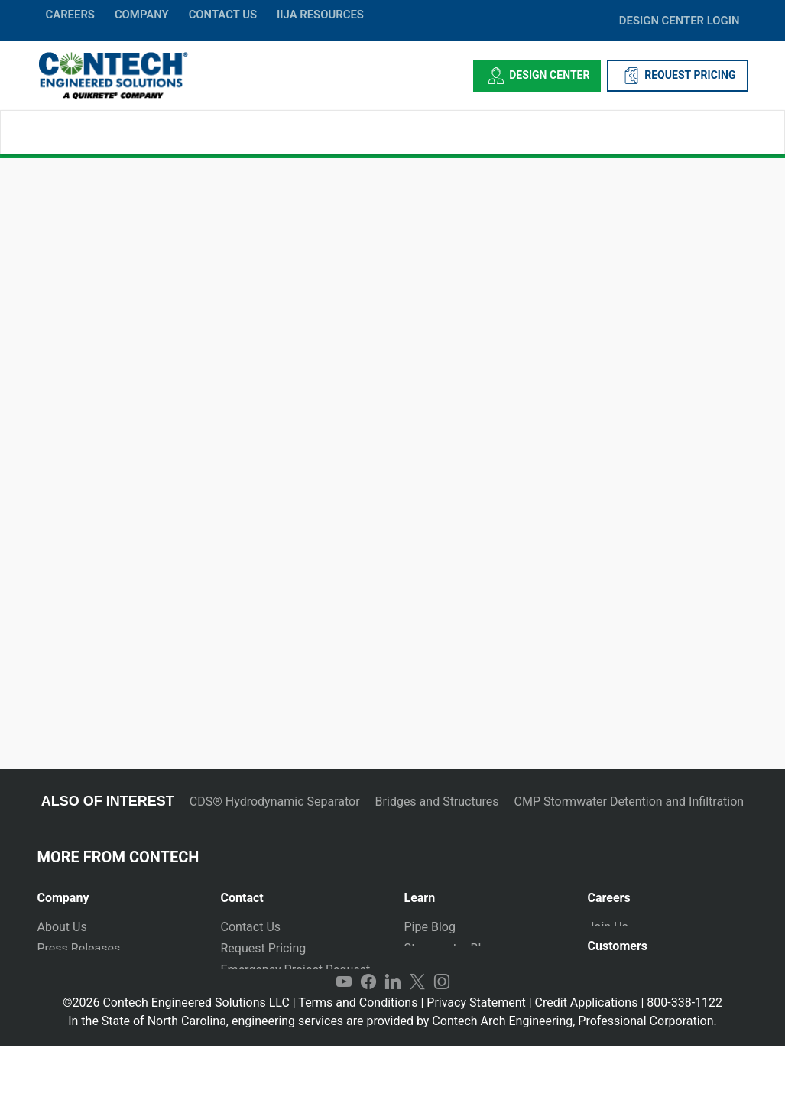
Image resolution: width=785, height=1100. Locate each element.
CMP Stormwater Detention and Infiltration (629, 801)
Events (55, 1012)
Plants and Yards (267, 991)
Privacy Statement (476, 1057)
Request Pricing (264, 948)
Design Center (537, 76)
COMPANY (142, 14)
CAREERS (70, 14)
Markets (59, 969)
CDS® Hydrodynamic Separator (275, 801)
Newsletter (66, 991)
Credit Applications (586, 1057)
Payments (615, 986)
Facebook (368, 1035)
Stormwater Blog (449, 948)
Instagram (441, 1035)
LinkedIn (392, 1035)
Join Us (608, 927)
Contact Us (251, 927)
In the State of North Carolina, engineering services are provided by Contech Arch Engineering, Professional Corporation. (392, 1075)
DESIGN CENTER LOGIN (679, 21)
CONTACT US (223, 14)
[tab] (117, 891)
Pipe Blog (430, 927)
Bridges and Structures (437, 801)
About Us (62, 927)
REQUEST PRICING (677, 76)
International (255, 1012)
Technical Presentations (469, 969)
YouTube (344, 1035)
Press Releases (79, 948)
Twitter (417, 1035)
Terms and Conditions (357, 1057)
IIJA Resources (320, 14)
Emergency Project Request (296, 969)
